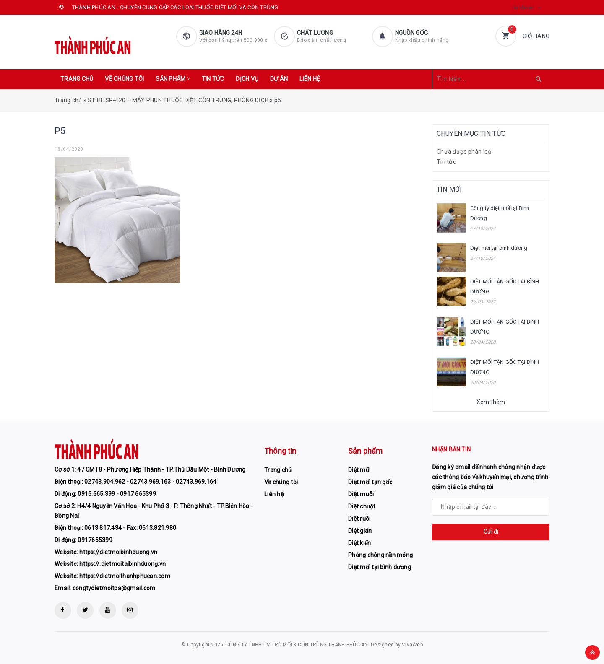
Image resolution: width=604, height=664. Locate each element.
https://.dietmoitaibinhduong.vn (122, 563)
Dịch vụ (247, 78)
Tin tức (213, 78)
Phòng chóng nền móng (380, 555)
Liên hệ (309, 78)
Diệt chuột (362, 506)
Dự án (279, 78)
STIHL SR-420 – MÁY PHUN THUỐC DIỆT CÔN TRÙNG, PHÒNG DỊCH (178, 100)
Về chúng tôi (124, 78)
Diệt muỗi (361, 494)
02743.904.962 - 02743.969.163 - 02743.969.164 (150, 481)
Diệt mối (359, 470)
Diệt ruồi (359, 518)
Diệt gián (360, 530)
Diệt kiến (359, 543)
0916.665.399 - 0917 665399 (117, 493)
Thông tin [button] (280, 450)
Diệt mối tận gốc (370, 482)
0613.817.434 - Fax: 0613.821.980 (130, 527)
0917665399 (95, 540)
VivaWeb (412, 645)
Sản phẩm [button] (365, 450)
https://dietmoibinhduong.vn (118, 552)
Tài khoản (523, 7)
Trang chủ (76, 78)
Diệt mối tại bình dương (498, 248)
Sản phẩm (173, 78)
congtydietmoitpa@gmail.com (114, 588)
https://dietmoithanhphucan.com (124, 576)
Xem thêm (490, 402)
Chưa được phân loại (465, 151)
